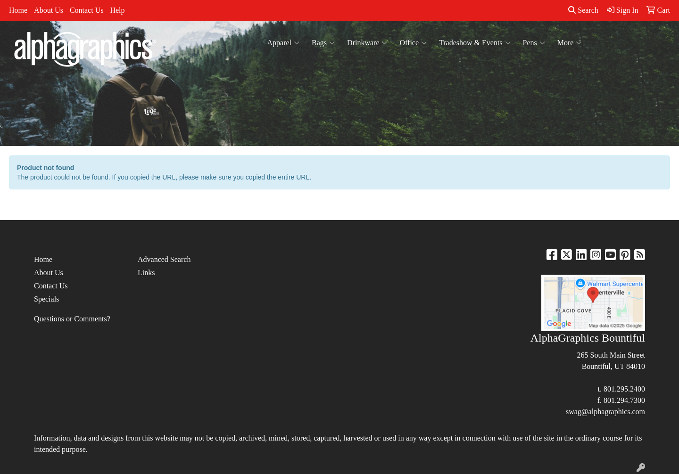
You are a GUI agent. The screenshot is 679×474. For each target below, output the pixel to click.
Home (18, 10)
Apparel (283, 43)
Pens (534, 43)
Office (413, 43)
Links (146, 273)
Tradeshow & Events (475, 43)
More (569, 43)
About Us (48, 10)
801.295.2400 (624, 389)
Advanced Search (164, 259)
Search (583, 10)
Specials (46, 299)
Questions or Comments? (72, 319)
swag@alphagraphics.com (605, 412)
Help (117, 10)
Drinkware (367, 43)
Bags (323, 43)
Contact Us (87, 10)
